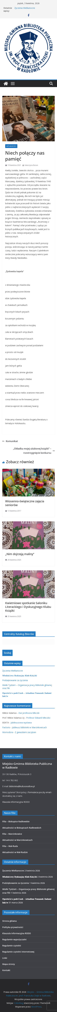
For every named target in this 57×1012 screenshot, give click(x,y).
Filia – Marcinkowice (12, 833)
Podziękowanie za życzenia (15, 680)
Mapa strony (8, 964)
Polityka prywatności (12, 927)
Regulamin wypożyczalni (14, 939)
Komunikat (10, 441)
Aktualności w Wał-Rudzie (15, 852)
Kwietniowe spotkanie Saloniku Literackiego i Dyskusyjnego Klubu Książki (28, 607)
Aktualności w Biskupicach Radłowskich (21, 827)
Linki (4, 958)
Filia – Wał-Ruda (10, 846)
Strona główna (9, 921)
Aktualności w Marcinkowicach (17, 840)
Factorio (6, 727)
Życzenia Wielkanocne (24, 8)
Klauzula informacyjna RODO (16, 802)
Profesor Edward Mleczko (38, 717)
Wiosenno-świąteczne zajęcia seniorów (24, 503)
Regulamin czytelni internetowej (18, 951)
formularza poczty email (39, 792)
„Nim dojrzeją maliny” (19, 554)
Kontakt (6, 970)
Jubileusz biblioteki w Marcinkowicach (29, 727)
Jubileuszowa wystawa (21, 722)
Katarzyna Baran (31, 165)
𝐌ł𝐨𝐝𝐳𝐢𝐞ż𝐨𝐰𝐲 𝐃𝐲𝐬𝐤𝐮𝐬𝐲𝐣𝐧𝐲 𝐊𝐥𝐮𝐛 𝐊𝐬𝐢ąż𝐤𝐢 (19, 675)
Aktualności (11, 146)
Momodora (7, 732)
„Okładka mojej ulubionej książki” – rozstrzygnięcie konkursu (34, 450)
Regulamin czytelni (11, 945)
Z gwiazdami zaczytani (25, 732)
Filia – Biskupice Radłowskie (16, 821)
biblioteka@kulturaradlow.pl (22, 786)
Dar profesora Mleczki (29, 713)
